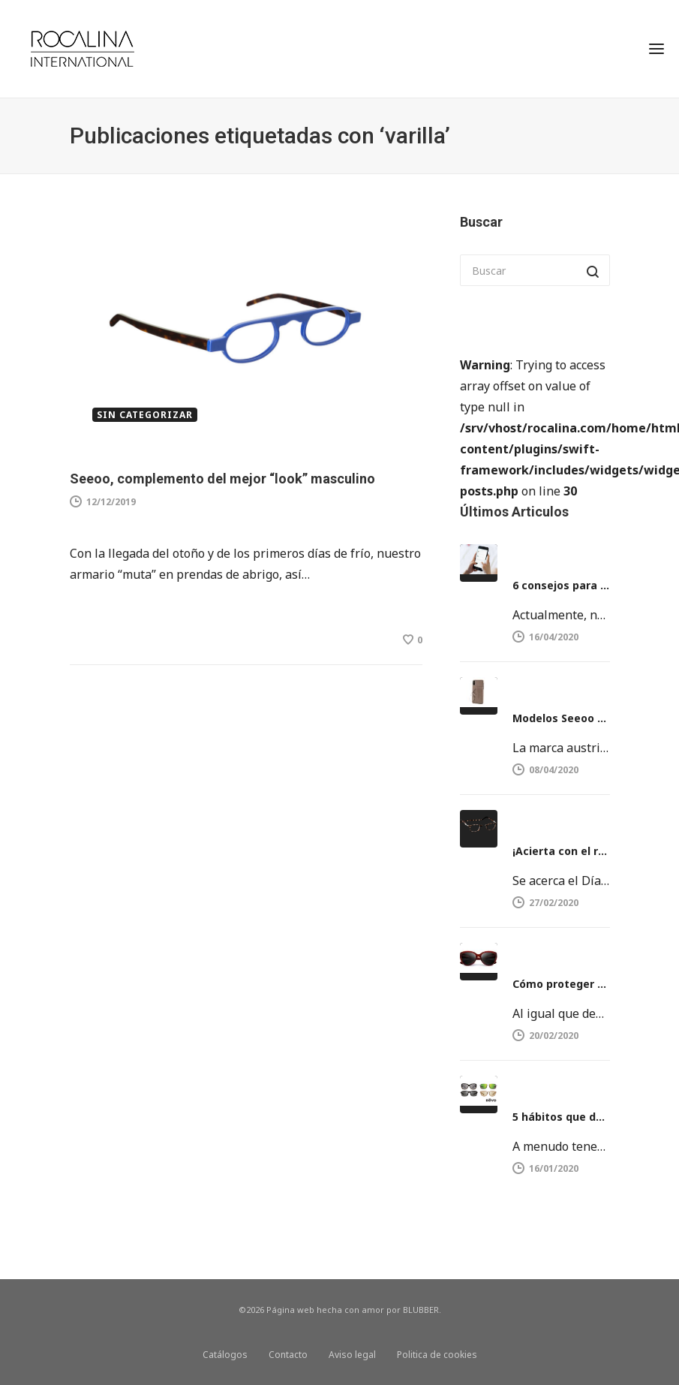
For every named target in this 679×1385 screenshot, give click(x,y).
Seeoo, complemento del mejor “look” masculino (222, 478)
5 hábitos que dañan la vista (561, 1117)
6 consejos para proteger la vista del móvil (561, 585)
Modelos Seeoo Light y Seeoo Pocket (561, 718)
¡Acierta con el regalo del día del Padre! (561, 851)
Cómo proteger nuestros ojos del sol (561, 984)
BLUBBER (421, 1309)
